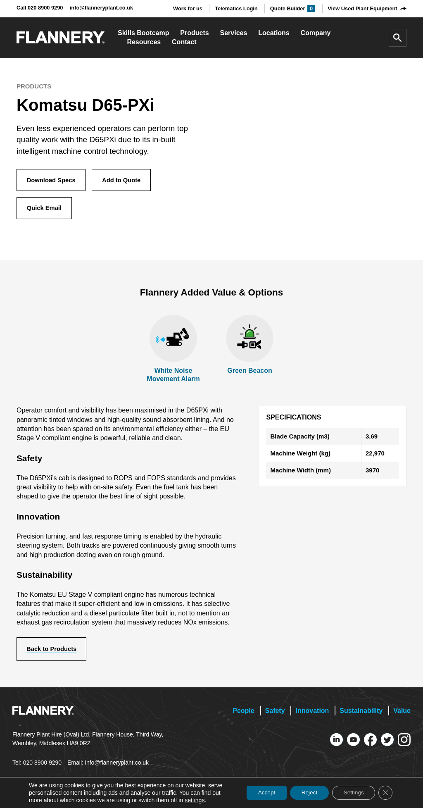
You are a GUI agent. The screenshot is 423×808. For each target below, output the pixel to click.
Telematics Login (236, 8)
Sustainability (361, 713)
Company (316, 32)
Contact (184, 41)
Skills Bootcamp (143, 32)
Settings (351, 792)
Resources (144, 41)
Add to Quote (124, 180)
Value (402, 713)
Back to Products (52, 651)
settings (194, 800)
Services (233, 32)
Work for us (187, 8)
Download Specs (52, 180)
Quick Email (45, 209)
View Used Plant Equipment (362, 8)
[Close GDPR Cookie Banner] (385, 792)
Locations (274, 32)
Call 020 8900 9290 (40, 8)
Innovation (312, 713)
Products (194, 32)
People (243, 713)
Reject (305, 792)
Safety (275, 713)
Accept (260, 792)
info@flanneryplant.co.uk (101, 8)
